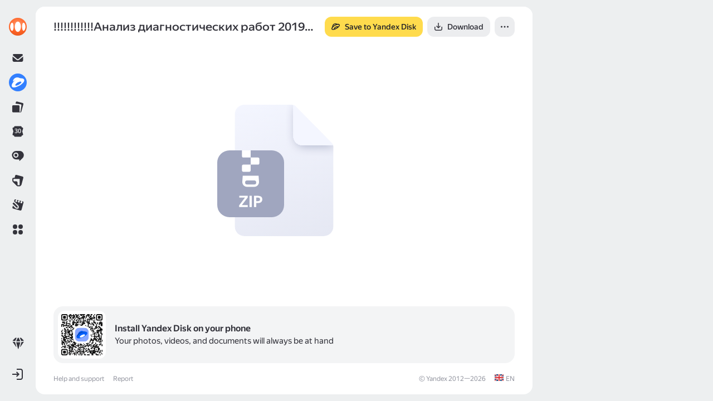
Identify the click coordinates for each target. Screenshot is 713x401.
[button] (18, 229)
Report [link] (123, 379)
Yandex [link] (436, 379)
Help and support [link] (78, 379)
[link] (18, 27)
